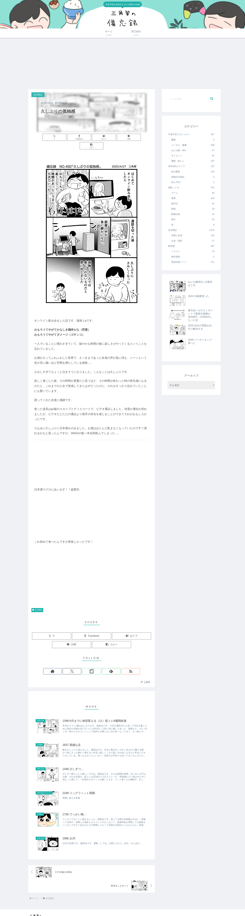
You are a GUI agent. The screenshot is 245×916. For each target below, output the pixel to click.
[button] (132, 137)
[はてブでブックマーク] (91, 137)
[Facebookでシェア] (71, 137)
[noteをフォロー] (91, 663)
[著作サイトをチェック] (77, 663)
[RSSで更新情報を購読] (106, 663)
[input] (191, 99)
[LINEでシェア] (111, 137)
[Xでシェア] (51, 137)
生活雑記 (37, 601)
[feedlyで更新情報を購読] (99, 663)
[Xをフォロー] (84, 663)
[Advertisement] (122, 63)
